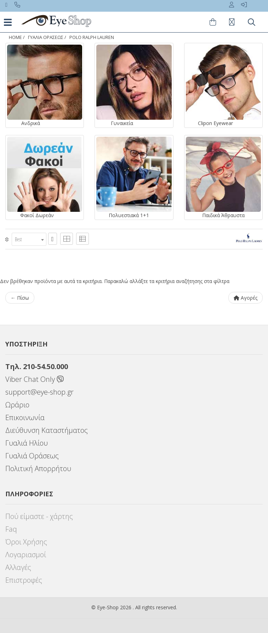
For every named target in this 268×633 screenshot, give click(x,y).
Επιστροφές (23, 580)
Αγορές (245, 297)
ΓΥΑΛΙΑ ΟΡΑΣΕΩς (45, 37)
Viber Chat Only (34, 379)
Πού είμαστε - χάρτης (39, 516)
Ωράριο (17, 404)
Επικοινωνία (25, 417)
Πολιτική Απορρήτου (38, 468)
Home (15, 37)
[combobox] (29, 239)
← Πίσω (20, 297)
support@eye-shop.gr (39, 392)
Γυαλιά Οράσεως (32, 455)
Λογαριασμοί (25, 554)
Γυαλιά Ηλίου (26, 443)
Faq (11, 529)
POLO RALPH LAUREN (91, 37)
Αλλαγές (18, 567)
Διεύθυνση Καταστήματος (46, 430)
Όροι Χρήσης (26, 542)
